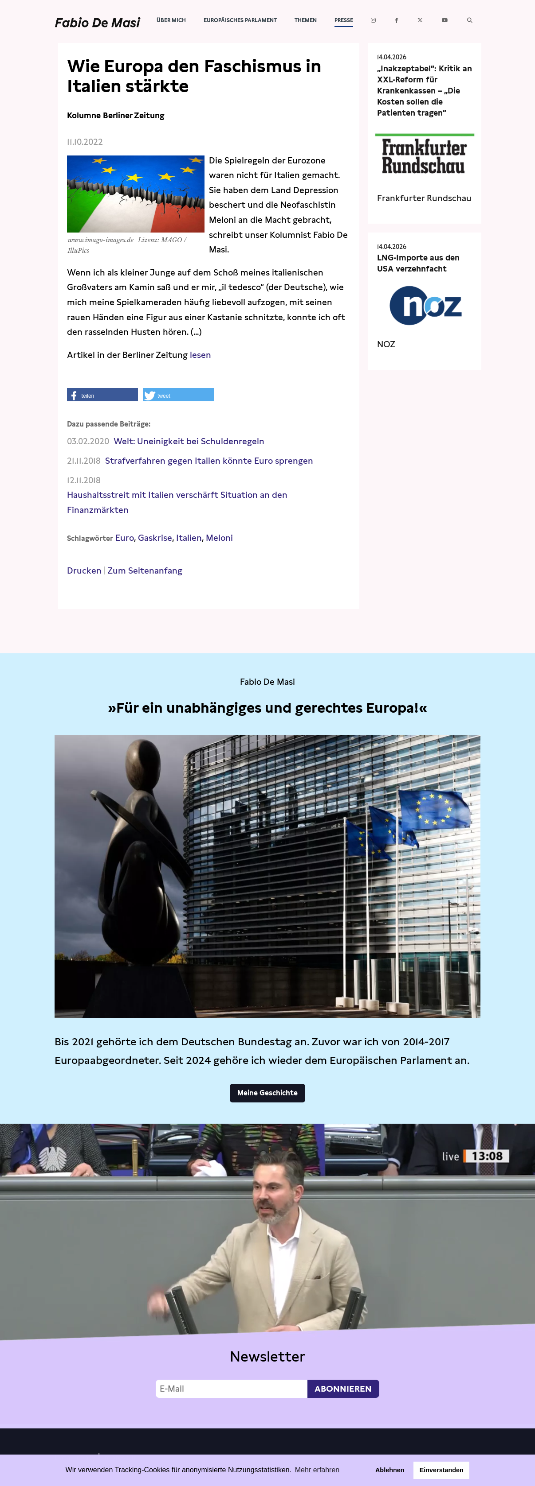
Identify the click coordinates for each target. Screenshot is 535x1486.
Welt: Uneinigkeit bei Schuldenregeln (189, 441)
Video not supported (267, 1274)
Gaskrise (155, 538)
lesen (199, 355)
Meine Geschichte (267, 1093)
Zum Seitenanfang (144, 571)
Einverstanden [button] (442, 1470)
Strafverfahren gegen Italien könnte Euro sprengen (209, 461)
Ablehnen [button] (390, 1470)
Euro (124, 538)
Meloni (219, 538)
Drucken (84, 571)
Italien (189, 538)
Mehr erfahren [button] (317, 1470)
